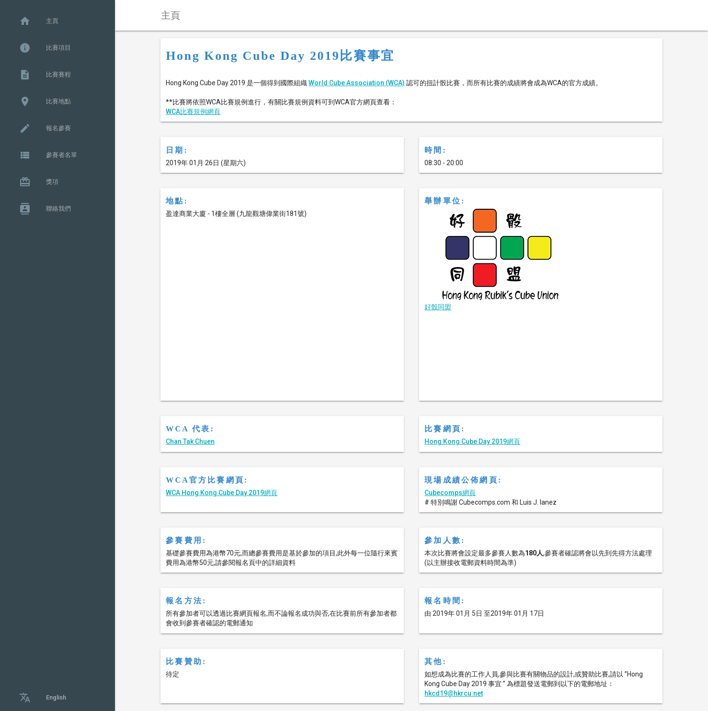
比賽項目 (45, 48)
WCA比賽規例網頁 (193, 111)
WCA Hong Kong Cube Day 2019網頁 (221, 493)
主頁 (38, 21)
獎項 (38, 182)
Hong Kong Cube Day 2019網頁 (472, 441)
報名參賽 (45, 128)
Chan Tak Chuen (190, 441)
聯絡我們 (45, 208)
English (42, 697)
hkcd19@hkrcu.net (453, 693)
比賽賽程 (45, 74)
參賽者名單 (48, 155)
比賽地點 (45, 101)
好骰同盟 (437, 307)
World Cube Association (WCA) (356, 83)
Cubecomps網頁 (450, 493)
